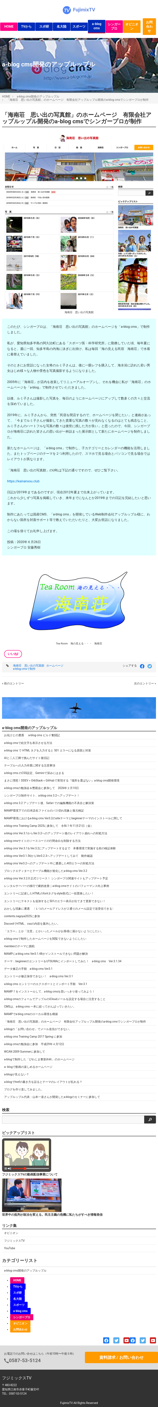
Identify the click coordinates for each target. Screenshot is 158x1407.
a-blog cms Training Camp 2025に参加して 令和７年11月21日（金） (48, 825)
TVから (26, 26)
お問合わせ (149, 26)
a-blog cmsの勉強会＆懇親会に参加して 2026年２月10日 (41, 788)
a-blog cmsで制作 (24, 668)
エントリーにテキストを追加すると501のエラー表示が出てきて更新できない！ (55, 901)
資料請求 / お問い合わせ (121, 1357)
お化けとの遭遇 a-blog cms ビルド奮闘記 (32, 735)
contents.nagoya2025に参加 (22, 916)
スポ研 (44, 26)
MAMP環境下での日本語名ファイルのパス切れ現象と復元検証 (44, 810)
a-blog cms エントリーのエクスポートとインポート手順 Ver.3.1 (45, 984)
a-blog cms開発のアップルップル (38, 96)
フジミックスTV (14, 1240)
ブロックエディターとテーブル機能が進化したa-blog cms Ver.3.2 (45, 870)
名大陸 (61, 26)
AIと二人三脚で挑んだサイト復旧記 (26, 758)
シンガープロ (114, 26)
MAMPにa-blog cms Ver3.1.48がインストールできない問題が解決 (46, 953)
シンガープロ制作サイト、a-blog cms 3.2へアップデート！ (42, 795)
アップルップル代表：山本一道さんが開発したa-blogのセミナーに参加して (52, 1097)
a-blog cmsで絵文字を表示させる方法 (28, 743)
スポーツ (79, 26)
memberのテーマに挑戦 (19, 946)
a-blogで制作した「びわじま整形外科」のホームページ (39, 1059)
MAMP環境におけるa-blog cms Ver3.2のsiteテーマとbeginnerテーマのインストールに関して (63, 818)
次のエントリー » (145, 683)
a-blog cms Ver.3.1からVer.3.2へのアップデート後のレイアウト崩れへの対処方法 (55, 833)
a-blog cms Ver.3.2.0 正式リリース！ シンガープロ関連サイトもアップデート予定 (56, 878)
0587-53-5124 (25, 1360)
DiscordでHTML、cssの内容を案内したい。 (32, 923)
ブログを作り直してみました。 (24, 1089)
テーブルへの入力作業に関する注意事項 (29, 765)
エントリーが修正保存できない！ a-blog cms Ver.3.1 (38, 976)
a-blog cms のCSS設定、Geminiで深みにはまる (34, 773)
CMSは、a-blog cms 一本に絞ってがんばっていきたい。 (40, 1006)
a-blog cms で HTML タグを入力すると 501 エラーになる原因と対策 (47, 750)
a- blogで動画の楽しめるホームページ (28, 1066)
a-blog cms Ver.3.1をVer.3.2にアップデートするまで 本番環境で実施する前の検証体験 (60, 848)
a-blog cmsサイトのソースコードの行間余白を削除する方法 (42, 840)
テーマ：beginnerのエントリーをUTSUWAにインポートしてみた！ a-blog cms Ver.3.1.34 (62, 961)
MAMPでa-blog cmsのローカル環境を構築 (31, 1014)
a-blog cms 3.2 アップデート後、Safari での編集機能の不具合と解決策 (49, 803)
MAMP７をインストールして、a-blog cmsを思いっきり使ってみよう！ (49, 991)
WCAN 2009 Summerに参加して (24, 1051)
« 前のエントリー (13, 683)
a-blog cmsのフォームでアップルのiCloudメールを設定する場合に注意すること (55, 999)
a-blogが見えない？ (16, 1074)
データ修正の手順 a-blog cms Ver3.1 (28, 968)
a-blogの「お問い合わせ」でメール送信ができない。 (38, 1029)
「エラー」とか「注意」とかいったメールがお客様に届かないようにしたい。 (54, 931)
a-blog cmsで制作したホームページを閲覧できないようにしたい (45, 938)
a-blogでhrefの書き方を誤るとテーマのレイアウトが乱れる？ (43, 1081)
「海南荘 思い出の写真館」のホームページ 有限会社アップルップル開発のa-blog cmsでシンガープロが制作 (78, 99)
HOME (8, 26)
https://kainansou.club (23, 481)
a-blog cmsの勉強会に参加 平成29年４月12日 (34, 1044)
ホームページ (54, 665)
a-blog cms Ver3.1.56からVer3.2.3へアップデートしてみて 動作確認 (48, 855)
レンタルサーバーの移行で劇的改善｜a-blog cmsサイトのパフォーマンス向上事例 (56, 885)
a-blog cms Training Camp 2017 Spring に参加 (33, 1036)
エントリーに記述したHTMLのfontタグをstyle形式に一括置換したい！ (49, 893)
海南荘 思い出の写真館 (28, 665)
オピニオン (131, 26)
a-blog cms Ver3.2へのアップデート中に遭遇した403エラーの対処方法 (49, 863)
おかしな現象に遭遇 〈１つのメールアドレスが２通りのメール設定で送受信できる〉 (59, 908)
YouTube (9, 1248)
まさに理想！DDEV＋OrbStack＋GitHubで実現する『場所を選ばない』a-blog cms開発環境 (61, 780)
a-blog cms (96, 26)
